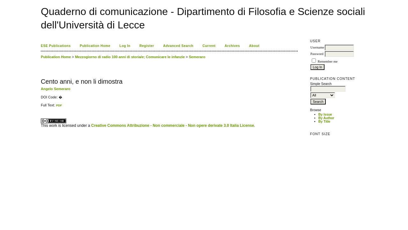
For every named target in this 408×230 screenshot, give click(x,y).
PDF (59, 105)
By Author (326, 118)
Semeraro (197, 57)
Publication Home (95, 46)
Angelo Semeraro (55, 89)
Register (147, 46)
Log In (125, 46)
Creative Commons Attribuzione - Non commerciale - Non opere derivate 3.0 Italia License (172, 125)
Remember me (327, 61)
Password (317, 54)
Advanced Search (178, 46)
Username (317, 47)
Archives (232, 46)
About (254, 46)
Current (208, 46)
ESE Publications (56, 46)
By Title (324, 121)
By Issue (325, 114)
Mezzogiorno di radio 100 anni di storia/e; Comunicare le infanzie (130, 57)
